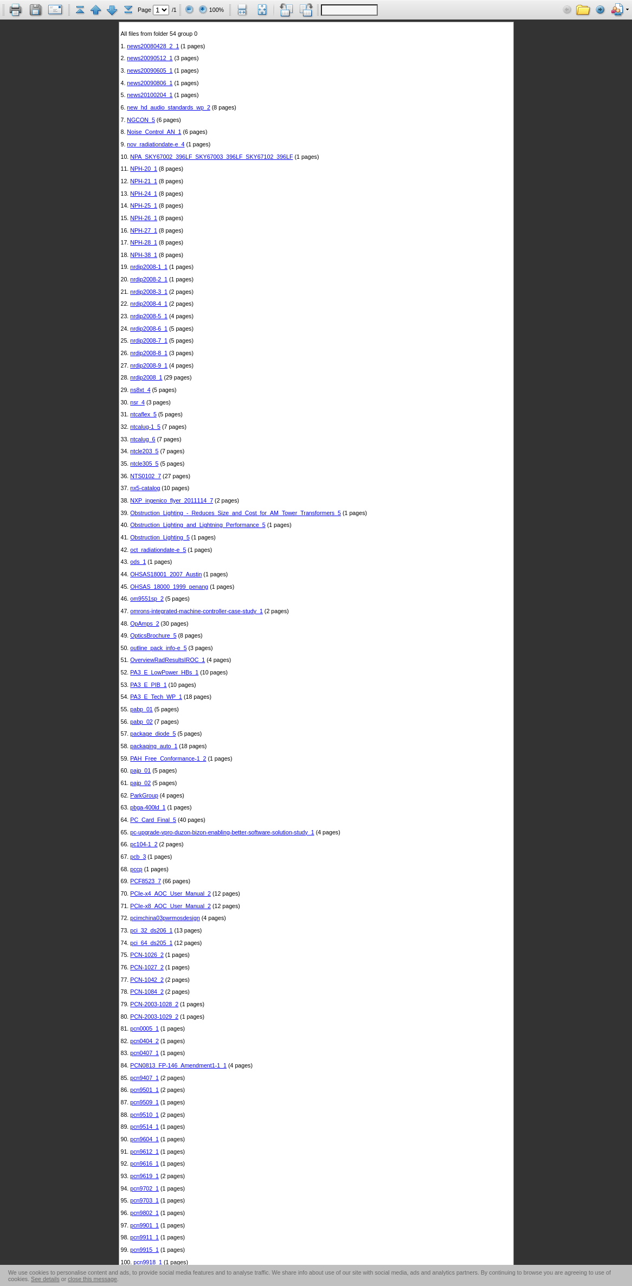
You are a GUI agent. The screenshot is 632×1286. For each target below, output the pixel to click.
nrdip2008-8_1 (148, 353)
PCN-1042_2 (147, 979)
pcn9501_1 (144, 1089)
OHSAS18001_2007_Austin (166, 574)
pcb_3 (138, 856)
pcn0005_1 (144, 1028)
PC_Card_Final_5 (153, 819)
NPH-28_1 (143, 242)
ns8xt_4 (140, 390)
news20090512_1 (149, 58)
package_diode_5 (153, 733)
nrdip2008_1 (146, 377)
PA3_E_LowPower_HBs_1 (164, 672)
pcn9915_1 (144, 1249)
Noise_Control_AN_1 (154, 131)
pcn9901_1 (144, 1225)
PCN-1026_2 (147, 954)
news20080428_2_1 (153, 46)
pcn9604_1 (144, 1139)
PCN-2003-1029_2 (154, 1016)
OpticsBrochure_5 (153, 635)
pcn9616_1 (144, 1163)
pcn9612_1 (144, 1151)
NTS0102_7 (145, 476)
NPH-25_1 (143, 205)
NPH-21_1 (143, 181)
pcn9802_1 (144, 1213)
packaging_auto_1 (153, 746)
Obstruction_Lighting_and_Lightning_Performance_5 (197, 525)
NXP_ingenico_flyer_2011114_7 (171, 500)
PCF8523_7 (145, 881)
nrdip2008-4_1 (148, 303)
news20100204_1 (149, 95)
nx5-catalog (145, 488)
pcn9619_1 (144, 1176)
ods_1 (138, 561)
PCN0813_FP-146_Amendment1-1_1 (178, 1065)
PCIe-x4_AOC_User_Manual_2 (170, 893)
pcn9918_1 (147, 1262)
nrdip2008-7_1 (148, 340)
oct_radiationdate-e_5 (158, 549)
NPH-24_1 (143, 193)
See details (45, 1279)
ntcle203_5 (144, 451)
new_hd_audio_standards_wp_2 (168, 107)
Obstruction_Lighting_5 (160, 537)
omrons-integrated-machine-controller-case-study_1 (196, 611)
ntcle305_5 (144, 463)
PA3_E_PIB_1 (148, 684)
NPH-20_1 (143, 168)
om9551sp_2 (147, 598)
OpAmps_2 (144, 623)
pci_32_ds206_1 (151, 930)
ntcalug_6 (142, 439)
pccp (136, 869)
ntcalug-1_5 (145, 426)
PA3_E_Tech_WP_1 (156, 696)
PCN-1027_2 (147, 967)
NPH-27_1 (143, 230)
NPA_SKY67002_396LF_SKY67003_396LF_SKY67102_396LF (211, 156)
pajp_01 (140, 770)
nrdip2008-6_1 (148, 328)
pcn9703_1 (144, 1200)
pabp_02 (141, 721)
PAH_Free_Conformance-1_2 (168, 758)
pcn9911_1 (144, 1237)
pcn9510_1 (144, 1114)
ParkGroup (144, 795)
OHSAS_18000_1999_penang (169, 586)
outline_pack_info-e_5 (158, 648)
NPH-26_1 (143, 218)
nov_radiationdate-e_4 (155, 144)
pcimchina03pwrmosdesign (165, 918)
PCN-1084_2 (147, 991)
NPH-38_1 (143, 255)
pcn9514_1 (144, 1126)
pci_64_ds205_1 (151, 943)
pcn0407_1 (144, 1053)
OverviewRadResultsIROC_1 (167, 660)
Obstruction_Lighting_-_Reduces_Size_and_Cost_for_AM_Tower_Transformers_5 (235, 513)
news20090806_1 (149, 83)
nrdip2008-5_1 (148, 316)
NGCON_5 (141, 120)
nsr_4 (137, 402)
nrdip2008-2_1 (148, 279)
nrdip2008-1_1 (148, 266)
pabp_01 (141, 709)
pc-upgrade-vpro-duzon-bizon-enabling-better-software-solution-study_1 (222, 832)
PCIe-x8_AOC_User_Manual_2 (170, 906)
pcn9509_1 (144, 1102)
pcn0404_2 (144, 1041)
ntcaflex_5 (143, 414)
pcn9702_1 (144, 1188)
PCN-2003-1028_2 (154, 1004)
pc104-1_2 (143, 844)
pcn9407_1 (144, 1078)
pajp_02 (140, 783)
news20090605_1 (149, 70)
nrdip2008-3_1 (148, 291)
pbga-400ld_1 (147, 807)
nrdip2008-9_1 (148, 365)
